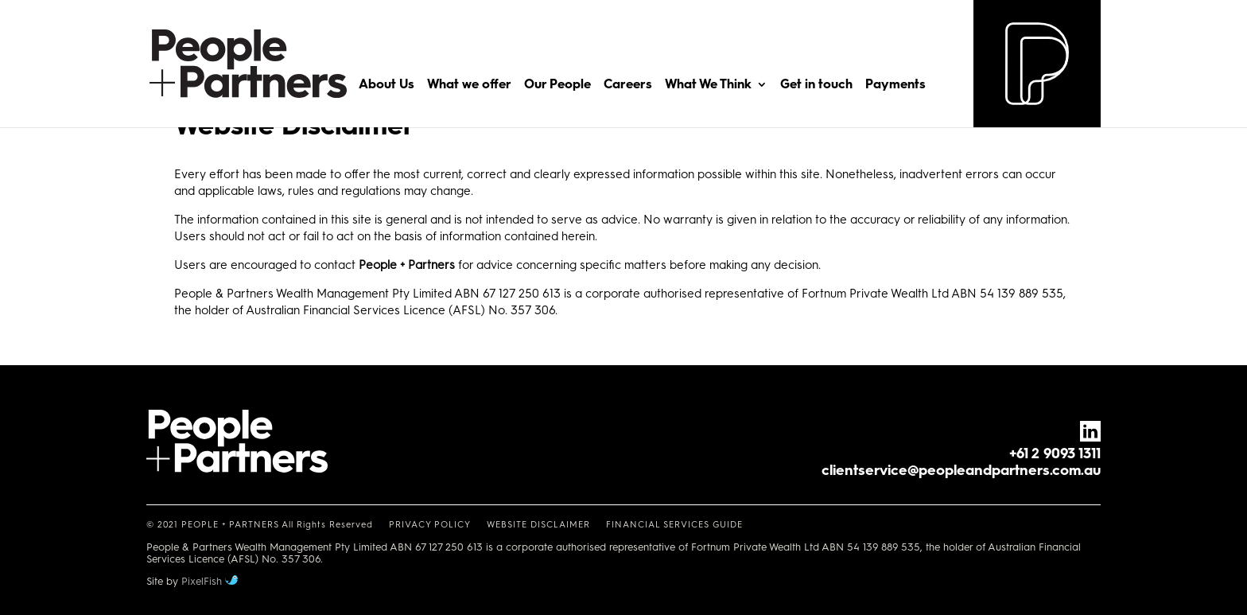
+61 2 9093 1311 (1055, 453)
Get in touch (816, 85)
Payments (895, 85)
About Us (386, 85)
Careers (628, 85)
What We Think (708, 85)
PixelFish (209, 581)
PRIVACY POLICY (430, 525)
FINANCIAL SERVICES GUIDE (674, 525)
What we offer (469, 85)
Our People (557, 85)
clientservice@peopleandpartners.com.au (961, 470)
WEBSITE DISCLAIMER (538, 525)
